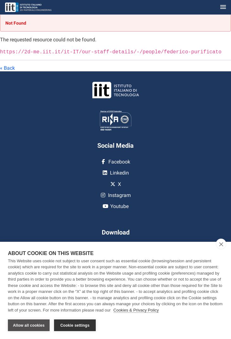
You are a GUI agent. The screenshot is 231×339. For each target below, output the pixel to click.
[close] (221, 244)
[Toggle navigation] (223, 7)
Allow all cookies (29, 325)
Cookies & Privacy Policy (136, 310)
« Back (7, 67)
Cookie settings (74, 325)
